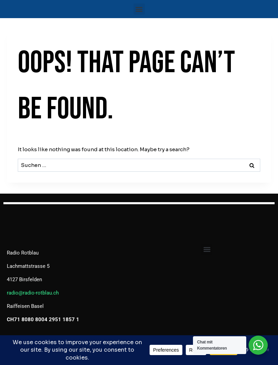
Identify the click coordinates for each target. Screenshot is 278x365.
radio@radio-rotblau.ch (33, 293)
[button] (139, 9)
